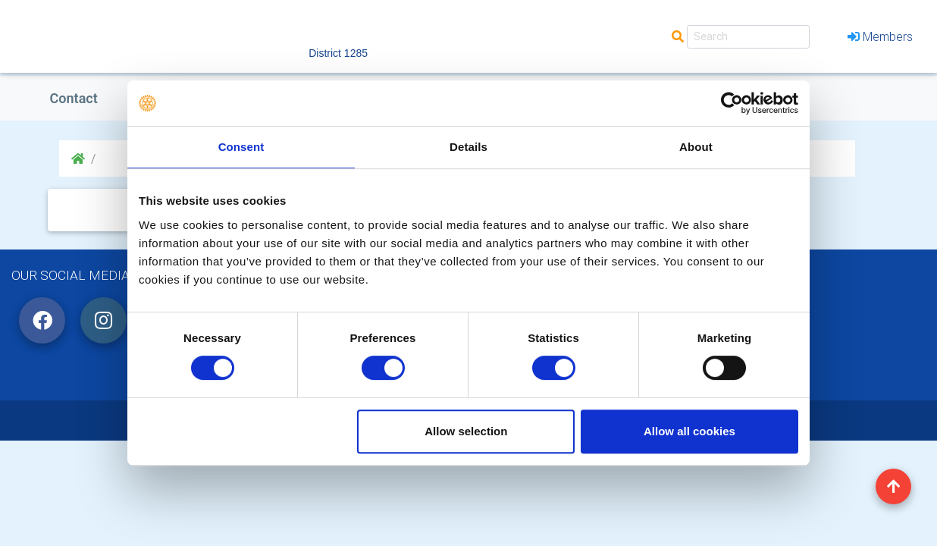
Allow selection (466, 431)
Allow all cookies (689, 431)
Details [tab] (468, 146)
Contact (74, 98)
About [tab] (696, 146)
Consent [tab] (241, 146)
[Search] (748, 37)
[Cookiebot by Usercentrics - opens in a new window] (732, 103)
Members (880, 36)
